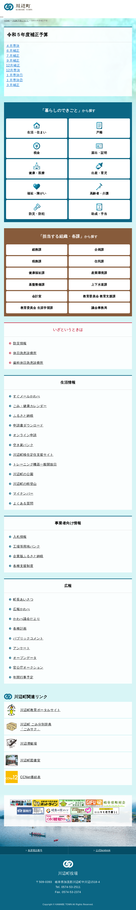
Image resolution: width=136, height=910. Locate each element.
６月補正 (13, 50)
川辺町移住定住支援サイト (33, 454)
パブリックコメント (28, 638)
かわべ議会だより (26, 619)
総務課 (37, 249)
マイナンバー (23, 493)
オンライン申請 (25, 435)
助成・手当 (99, 209)
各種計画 (20, 628)
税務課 (37, 261)
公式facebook (103, 850)
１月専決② (14, 80)
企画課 (99, 249)
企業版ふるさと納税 (28, 556)
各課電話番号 (35, 850)
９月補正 (13, 60)
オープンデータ (25, 658)
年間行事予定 (23, 677)
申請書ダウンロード (28, 425)
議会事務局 (99, 307)
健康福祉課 (37, 272)
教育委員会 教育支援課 (99, 296)
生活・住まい (36, 127)
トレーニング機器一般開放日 (35, 464)
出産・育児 (99, 168)
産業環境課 (99, 272)
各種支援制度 (23, 566)
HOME (7, 20)
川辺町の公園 (23, 474)
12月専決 (13, 70)
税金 (36, 148)
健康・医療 (36, 168)
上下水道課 (99, 284)
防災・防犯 (36, 209)
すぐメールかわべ (26, 396)
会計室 (37, 296)
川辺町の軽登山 (25, 484)
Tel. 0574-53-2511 (67, 887)
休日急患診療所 (25, 353)
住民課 (99, 261)
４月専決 (13, 46)
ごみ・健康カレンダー (30, 406)
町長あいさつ (23, 599)
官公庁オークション (28, 667)
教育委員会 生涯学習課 (37, 307)
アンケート (21, 648)
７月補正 (13, 55)
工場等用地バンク (26, 546)
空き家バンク (23, 445)
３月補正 (13, 85)
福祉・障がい (36, 189)
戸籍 (99, 127)
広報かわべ (21, 609)
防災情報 (20, 343)
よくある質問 (23, 503)
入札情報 (20, 536)
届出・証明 (99, 148)
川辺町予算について (20, 20)
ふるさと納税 (23, 415)
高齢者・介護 (99, 189)
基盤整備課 (37, 284)
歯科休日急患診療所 (28, 362)
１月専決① (14, 75)
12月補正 (13, 65)
